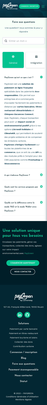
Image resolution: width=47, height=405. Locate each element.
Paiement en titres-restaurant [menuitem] (23, 333)
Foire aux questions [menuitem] (23, 364)
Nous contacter (22, 272)
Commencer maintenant (22, 263)
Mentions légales (23, 399)
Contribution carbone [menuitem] (23, 346)
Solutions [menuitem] (23, 323)
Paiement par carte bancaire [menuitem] (23, 329)
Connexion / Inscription (29, 6)
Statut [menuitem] (23, 381)
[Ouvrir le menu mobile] (43, 6)
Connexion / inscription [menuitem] (23, 352)
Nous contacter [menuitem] (23, 375)
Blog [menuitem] (23, 358)
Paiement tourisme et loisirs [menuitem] (23, 337)
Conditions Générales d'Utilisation (22, 396)
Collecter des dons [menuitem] (24, 342)
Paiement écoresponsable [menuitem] (23, 370)
